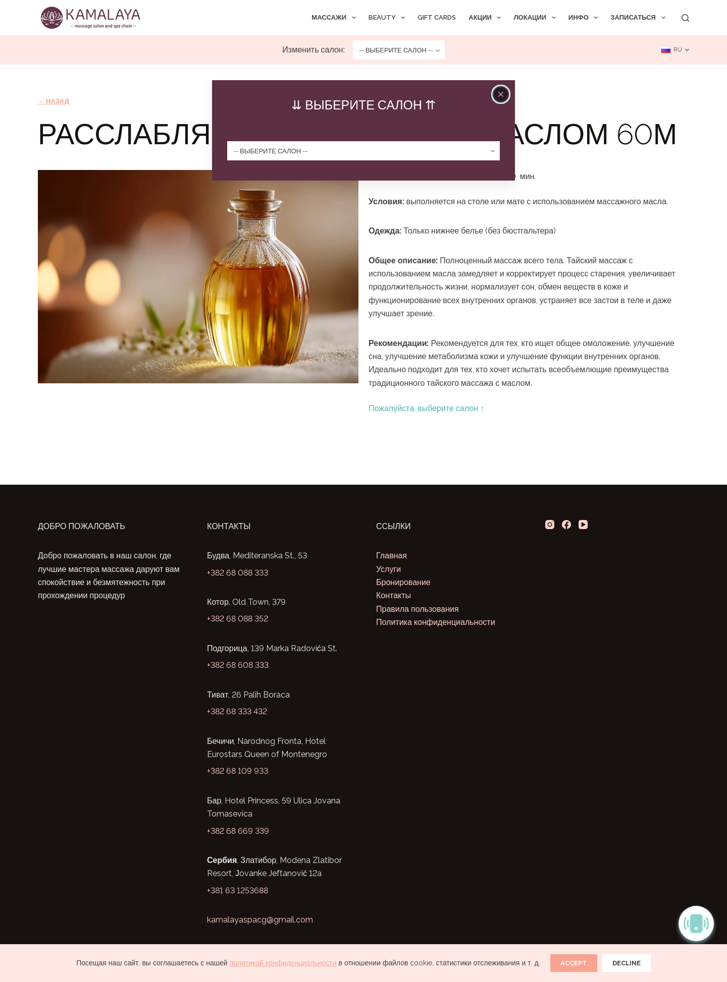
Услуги (388, 569)
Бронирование (403, 582)
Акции (487, 18)
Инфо (585, 18)
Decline (626, 963)
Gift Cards (437, 17)
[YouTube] (583, 524)
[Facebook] (566, 524)
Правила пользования (417, 609)
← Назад (53, 101)
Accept (573, 963)
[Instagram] (549, 524)
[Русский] (675, 50)
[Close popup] (501, 94)
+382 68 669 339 (238, 831)
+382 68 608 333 (238, 665)
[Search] (685, 18)
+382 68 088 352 (237, 618)
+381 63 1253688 (237, 890)
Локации (536, 18)
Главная (391, 555)
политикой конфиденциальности (283, 963)
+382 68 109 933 (237, 771)
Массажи (335, 18)
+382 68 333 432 (237, 711)
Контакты (393, 595)
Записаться (639, 18)
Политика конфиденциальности (435, 622)
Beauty (389, 18)
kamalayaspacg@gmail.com (260, 920)
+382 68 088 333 (237, 572)
